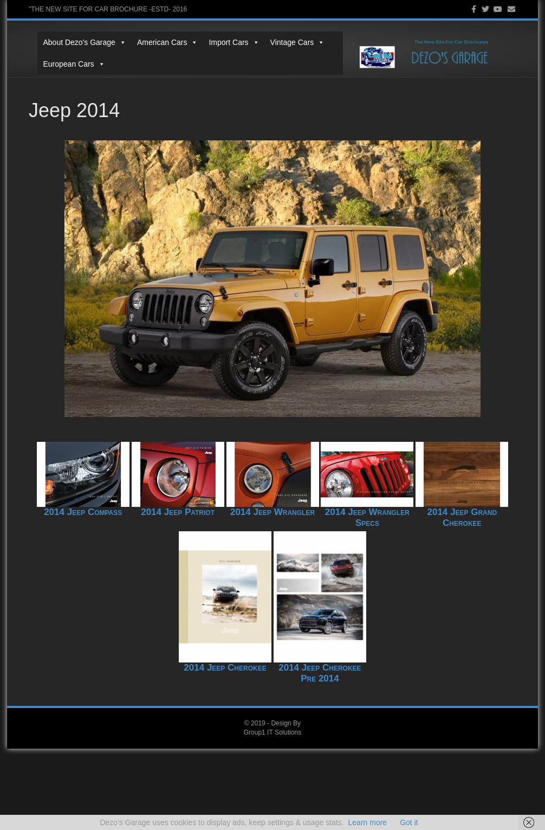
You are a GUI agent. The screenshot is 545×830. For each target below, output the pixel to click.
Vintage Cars (288, 42)
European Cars (65, 64)
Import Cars (225, 42)
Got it (409, 822)
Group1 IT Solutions (273, 732)
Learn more (367, 822)
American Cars (158, 42)
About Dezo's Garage (75, 42)
